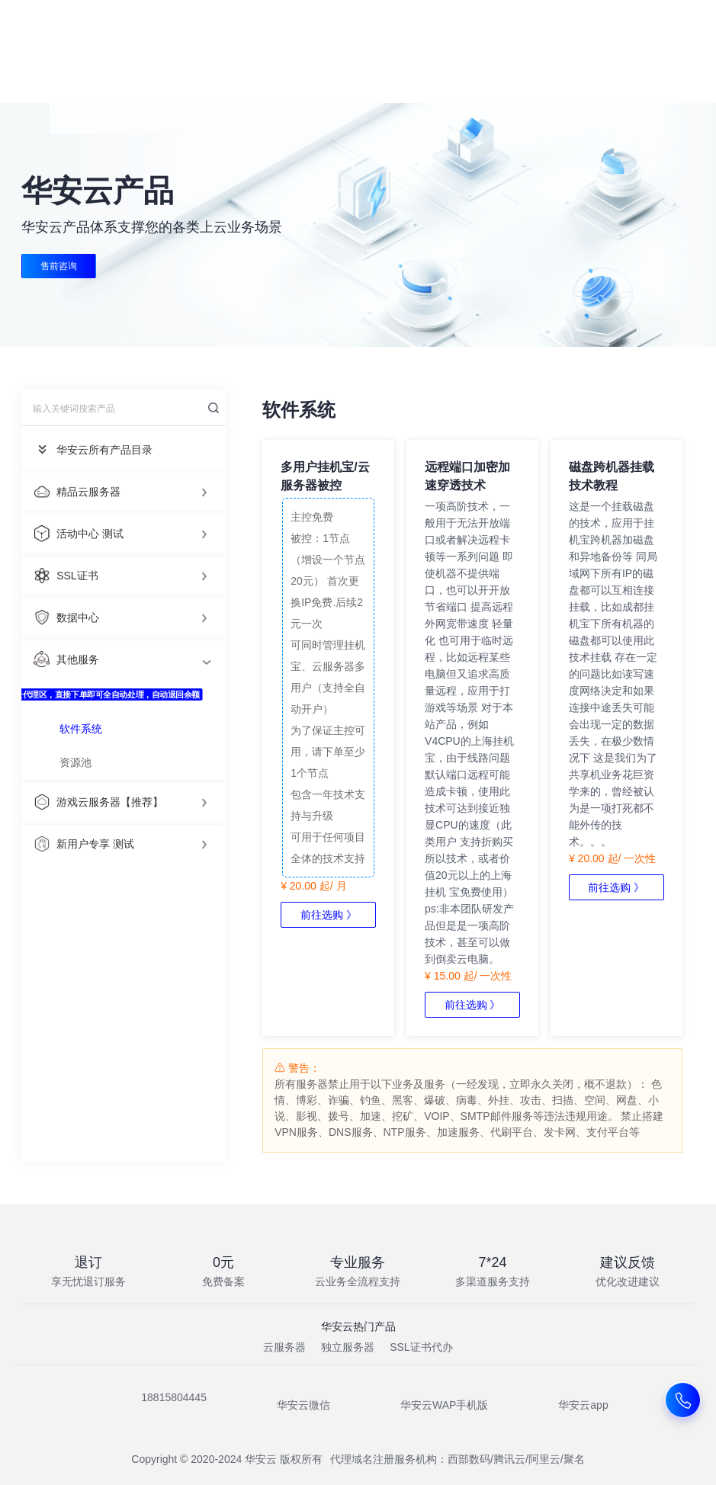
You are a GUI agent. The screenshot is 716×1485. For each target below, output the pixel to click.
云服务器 (284, 1347)
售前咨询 (58, 266)
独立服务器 (347, 1347)
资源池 (75, 762)
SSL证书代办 (421, 1347)
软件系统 (80, 729)
